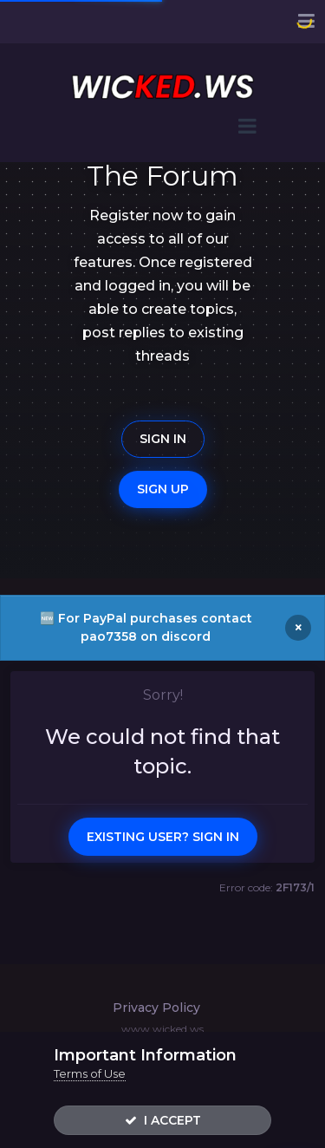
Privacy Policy (156, 1007)
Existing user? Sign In (163, 837)
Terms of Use (90, 1073)
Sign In (163, 439)
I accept (163, 1120)
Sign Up (163, 489)
